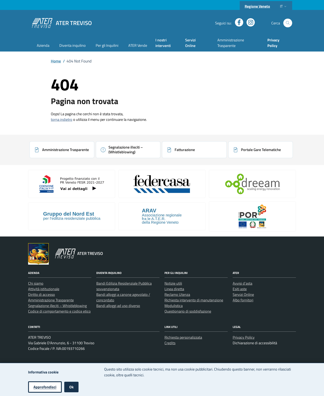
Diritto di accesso (41, 294)
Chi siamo (35, 283)
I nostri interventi (163, 42)
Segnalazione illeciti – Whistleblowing (57, 305)
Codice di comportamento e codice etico (59, 311)
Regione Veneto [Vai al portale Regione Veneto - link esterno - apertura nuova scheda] (257, 6)
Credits (169, 343)
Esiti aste (240, 289)
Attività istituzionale (43, 289)
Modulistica (173, 305)
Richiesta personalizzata (183, 337)
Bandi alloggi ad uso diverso (118, 305)
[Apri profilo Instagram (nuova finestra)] (249, 22)
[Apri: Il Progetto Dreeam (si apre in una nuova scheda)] (252, 184)
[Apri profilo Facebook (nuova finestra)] (237, 22)
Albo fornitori (243, 300)
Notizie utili (173, 283)
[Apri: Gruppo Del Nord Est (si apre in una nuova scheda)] (71, 216)
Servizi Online (190, 42)
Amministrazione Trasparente (230, 42)
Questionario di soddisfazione (187, 311)
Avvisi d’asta (242, 283)
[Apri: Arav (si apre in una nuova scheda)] (161, 216)
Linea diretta (174, 289)
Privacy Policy (244, 337)
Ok (71, 387)
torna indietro (61, 119)
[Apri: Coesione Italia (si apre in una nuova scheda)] (71, 184)
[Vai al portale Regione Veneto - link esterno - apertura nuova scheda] (38, 254)
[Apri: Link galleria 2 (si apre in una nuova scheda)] (161, 184)
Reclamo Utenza (177, 294)
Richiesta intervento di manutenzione (193, 300)
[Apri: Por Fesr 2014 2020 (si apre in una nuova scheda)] (252, 216)
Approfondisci (44, 387)
